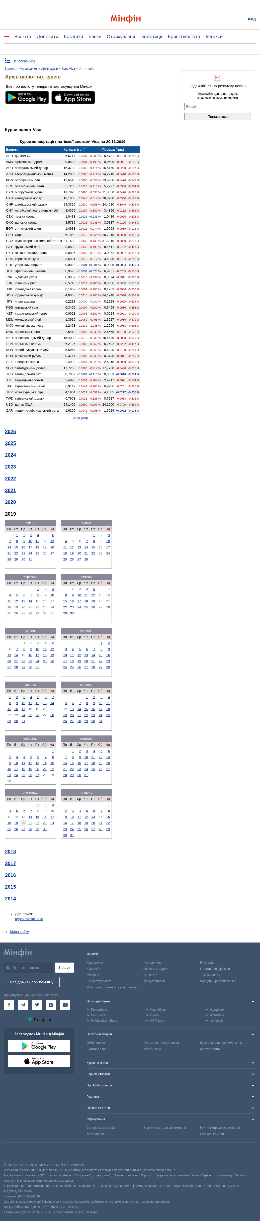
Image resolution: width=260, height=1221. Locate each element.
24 (30, 553)
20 (52, 547)
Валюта (22, 36)
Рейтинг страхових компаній (220, 1128)
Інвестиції (151, 36)
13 (52, 541)
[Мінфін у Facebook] (9, 1005)
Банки (95, 36)
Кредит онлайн (154, 981)
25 (37, 553)
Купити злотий (210, 1049)
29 (16, 559)
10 (30, 541)
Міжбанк (93, 975)
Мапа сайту (19, 932)
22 (16, 553)
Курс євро (207, 962)
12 (71, 547)
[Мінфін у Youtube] (65, 1005)
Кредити (73, 36)
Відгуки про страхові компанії (164, 1128)
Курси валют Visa (29, 919)
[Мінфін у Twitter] (37, 1005)
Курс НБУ (93, 969)
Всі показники (24, 61)
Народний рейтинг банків (218, 981)
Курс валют (95, 962)
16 (23, 547)
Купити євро (152, 1049)
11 (37, 541)
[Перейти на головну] (130, 19)
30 (23, 559)
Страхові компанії (212, 1134)
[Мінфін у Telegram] (23, 1005)
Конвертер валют (99, 981)
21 (9, 553)
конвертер (80, 418)
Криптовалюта (184, 36)
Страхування (121, 36)
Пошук (64, 968)
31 (30, 559)
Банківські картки (155, 969)
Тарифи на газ (210, 975)
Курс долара (152, 962)
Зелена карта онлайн (102, 1128)
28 (9, 559)
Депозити (47, 36)
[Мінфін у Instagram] (51, 1005)
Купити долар (96, 1049)
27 (52, 553)
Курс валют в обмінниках (161, 1043)
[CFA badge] (15, 1152)
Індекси (214, 36)
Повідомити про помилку (32, 982)
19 (71, 553)
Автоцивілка (96, 1134)
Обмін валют (96, 1043)
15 (16, 547)
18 (37, 547)
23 (23, 553)
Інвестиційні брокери (215, 969)
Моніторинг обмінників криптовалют (112, 987)
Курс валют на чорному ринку (221, 1043)
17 (30, 547)
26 (71, 559)
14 (9, 547)
